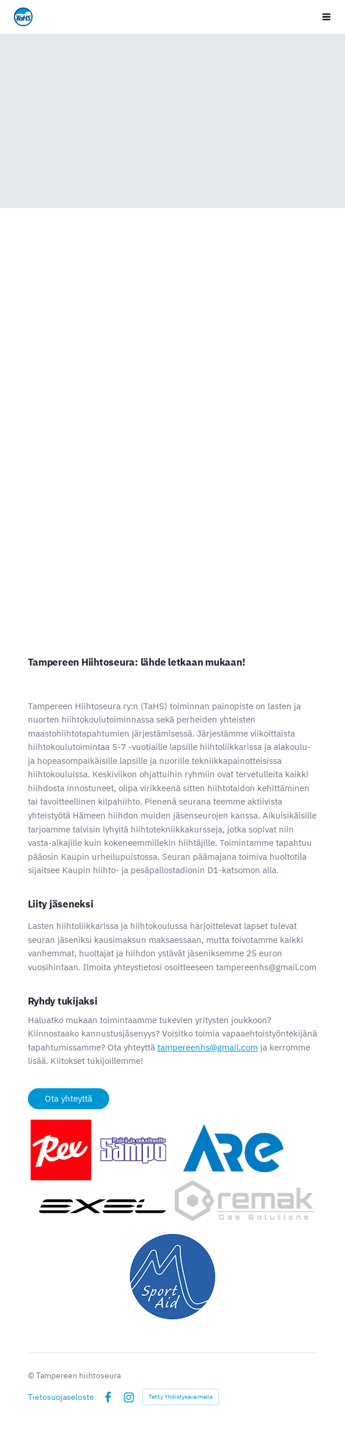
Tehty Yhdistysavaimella (181, 1396)
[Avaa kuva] (173, 1171)
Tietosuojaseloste (61, 1397)
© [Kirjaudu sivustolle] (32, 1375)
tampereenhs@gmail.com (207, 1047)
